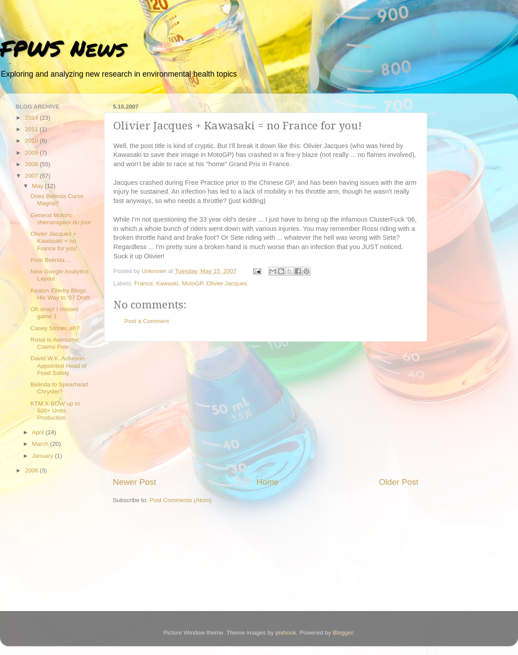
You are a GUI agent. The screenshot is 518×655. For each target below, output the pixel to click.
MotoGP (192, 283)
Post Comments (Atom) (181, 500)
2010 (32, 140)
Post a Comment (146, 321)
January (43, 455)
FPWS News (62, 48)
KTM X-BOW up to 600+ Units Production (55, 410)
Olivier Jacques (226, 283)
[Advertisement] (265, 409)
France (143, 283)
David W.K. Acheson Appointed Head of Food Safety (59, 365)
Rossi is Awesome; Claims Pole (56, 343)
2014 (32, 117)
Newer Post (134, 482)
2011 (32, 129)
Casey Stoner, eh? (55, 328)
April (39, 432)
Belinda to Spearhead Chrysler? (59, 388)
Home (267, 482)
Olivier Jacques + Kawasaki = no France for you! (54, 240)
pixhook (285, 632)
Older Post (398, 482)
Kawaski (167, 283)
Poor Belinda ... (51, 260)
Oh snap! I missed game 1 (55, 313)
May (38, 186)
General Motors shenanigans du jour (61, 219)
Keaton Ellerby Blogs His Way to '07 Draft (60, 294)
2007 (32, 175)
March (41, 444)
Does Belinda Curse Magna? (57, 200)
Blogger (342, 632)
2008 (32, 164)
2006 (32, 470)
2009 (32, 152)
